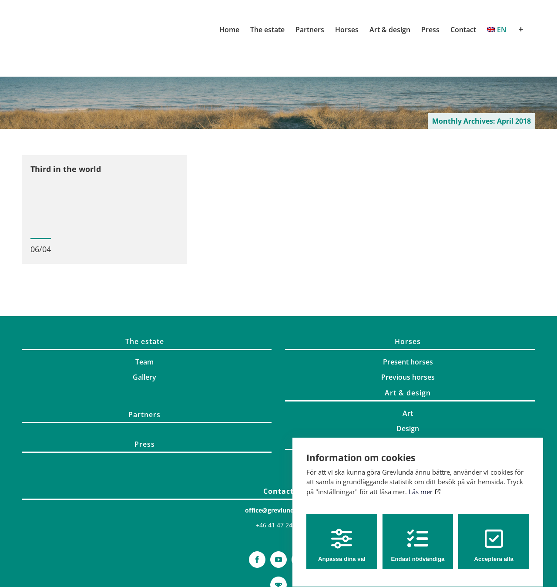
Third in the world (65, 169)
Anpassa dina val (342, 537)
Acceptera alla (493, 537)
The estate (144, 345)
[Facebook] (257, 563)
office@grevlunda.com (278, 514)
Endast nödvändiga (418, 537)
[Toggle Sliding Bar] (520, 29)
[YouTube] (278, 563)
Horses (408, 345)
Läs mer (424, 483)
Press (144, 448)
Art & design (408, 396)
